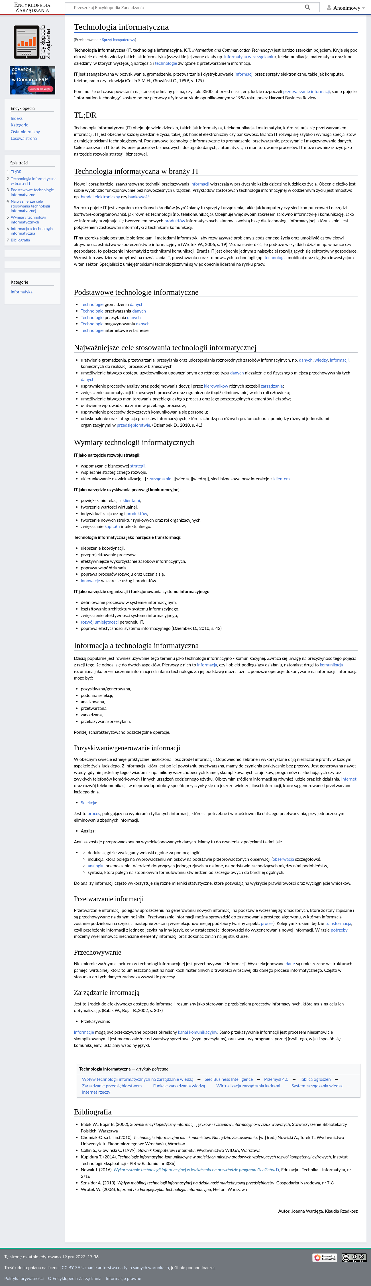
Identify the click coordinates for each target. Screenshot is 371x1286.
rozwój (87, 621)
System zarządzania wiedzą (317, 1085)
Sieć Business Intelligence (229, 1079)
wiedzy (321, 359)
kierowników (216, 385)
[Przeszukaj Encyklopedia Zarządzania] (192, 7)
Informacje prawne (123, 1278)
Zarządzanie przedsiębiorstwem (112, 1085)
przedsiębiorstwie (133, 425)
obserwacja (283, 859)
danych (137, 304)
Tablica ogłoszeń (315, 1079)
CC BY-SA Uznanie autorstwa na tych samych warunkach (115, 1267)
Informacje (84, 1032)
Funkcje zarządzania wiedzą (179, 1085)
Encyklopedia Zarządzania (32, 7)
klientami (131, 500)
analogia (95, 865)
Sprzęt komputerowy (118, 39)
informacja (207, 664)
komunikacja (331, 664)
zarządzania (272, 385)
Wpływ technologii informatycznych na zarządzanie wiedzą (137, 1079)
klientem (281, 478)
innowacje (90, 580)
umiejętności (107, 621)
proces (93, 813)
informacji (244, 73)
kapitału (112, 526)
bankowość (139, 196)
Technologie (92, 304)
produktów (174, 220)
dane (290, 963)
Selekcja (88, 802)
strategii (138, 465)
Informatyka (21, 291)
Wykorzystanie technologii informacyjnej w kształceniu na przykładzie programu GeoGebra (195, 1169)
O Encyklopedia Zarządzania (74, 1278)
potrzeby (339, 929)
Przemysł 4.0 (276, 1079)
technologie (166, 63)
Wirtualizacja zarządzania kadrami (248, 1085)
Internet (348, 778)
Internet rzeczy (96, 1091)
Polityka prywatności (24, 1278)
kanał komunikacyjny (197, 1032)
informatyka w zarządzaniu (249, 56)
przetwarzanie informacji (306, 91)
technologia (275, 257)
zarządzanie (160, 478)
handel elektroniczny (100, 196)
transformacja (338, 923)
